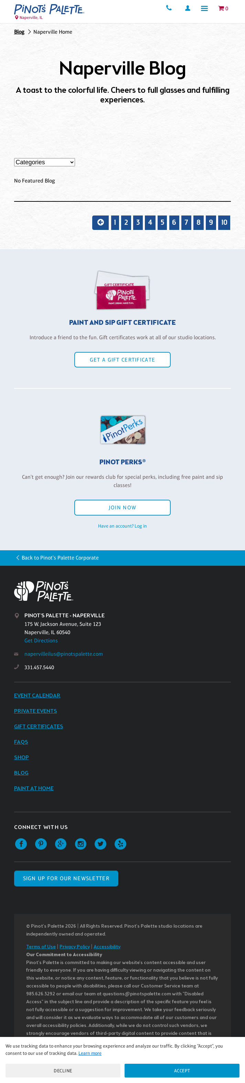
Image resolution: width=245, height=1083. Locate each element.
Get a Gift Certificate (122, 359)
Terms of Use (41, 947)
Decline (63, 1070)
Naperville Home (52, 32)
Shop (21, 757)
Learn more (90, 1053)
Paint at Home (34, 788)
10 (224, 223)
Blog (19, 32)
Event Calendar (37, 695)
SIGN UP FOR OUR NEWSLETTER (66, 878)
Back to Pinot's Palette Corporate (60, 557)
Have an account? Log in (122, 526)
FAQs (21, 742)
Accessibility (107, 947)
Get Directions (41, 640)
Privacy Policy (75, 947)
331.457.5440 (39, 667)
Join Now (122, 507)
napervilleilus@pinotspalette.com (63, 654)
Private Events (35, 711)
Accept (182, 1070)
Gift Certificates (38, 726)
